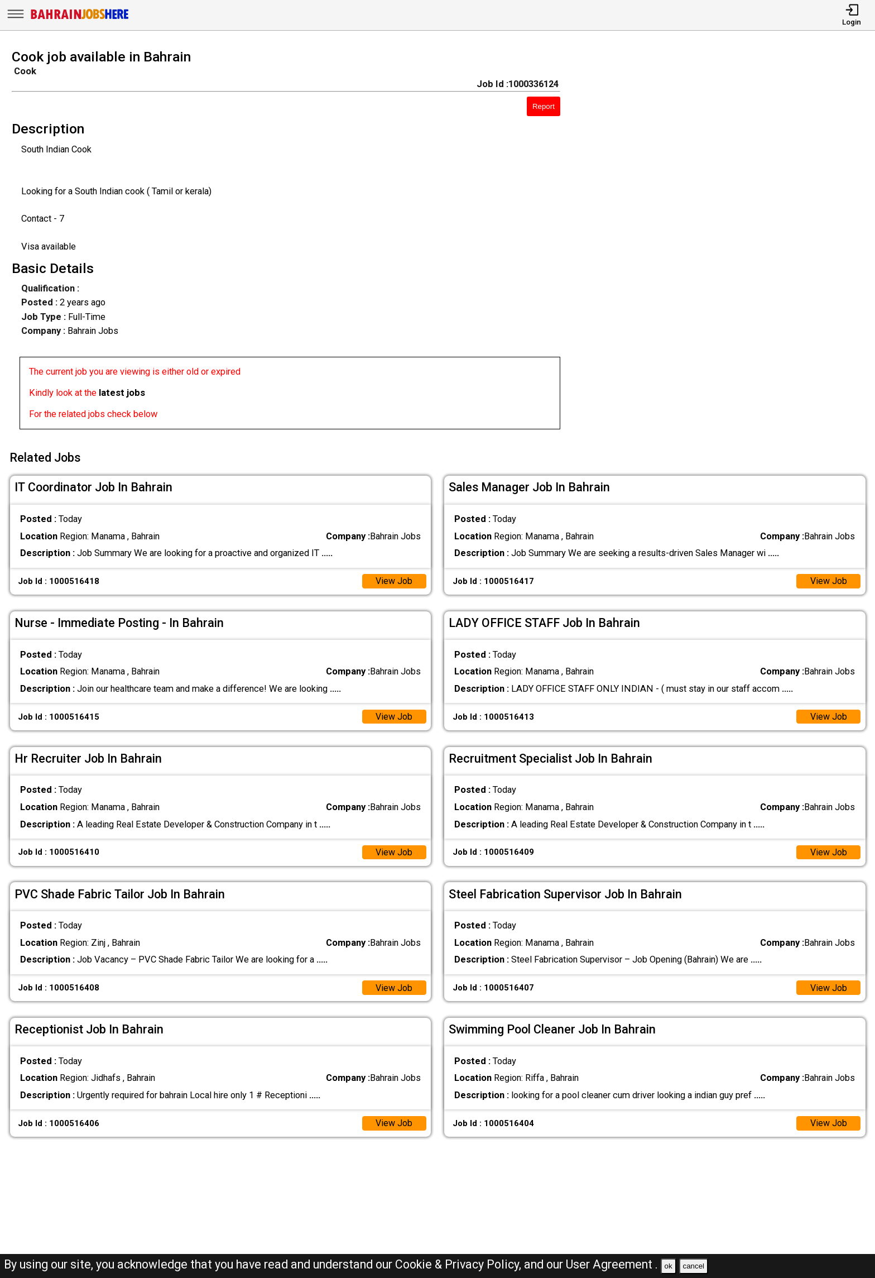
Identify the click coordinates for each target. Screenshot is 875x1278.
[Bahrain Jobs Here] (80, 18)
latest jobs (122, 392)
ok (668, 1266)
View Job (393, 579)
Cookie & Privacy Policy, (459, 1264)
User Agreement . (612, 1264)
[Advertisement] (729, 243)
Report (543, 106)
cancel (693, 1266)
